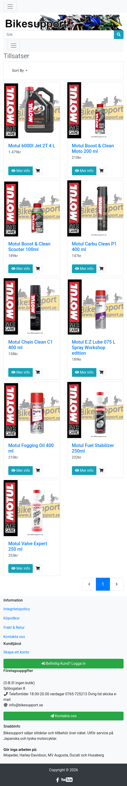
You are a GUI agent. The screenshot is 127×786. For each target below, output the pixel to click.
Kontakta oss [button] (63, 716)
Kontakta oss (14, 637)
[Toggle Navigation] (10, 6)
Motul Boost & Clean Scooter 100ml (29, 246)
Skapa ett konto (16, 652)
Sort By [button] (18, 70)
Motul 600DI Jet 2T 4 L (31, 145)
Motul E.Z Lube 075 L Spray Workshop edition (93, 347)
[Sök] (58, 34)
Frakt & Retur (14, 627)
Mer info (20, 171)
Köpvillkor (11, 618)
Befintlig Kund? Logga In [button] (63, 663)
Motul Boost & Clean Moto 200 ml (93, 148)
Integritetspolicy (16, 609)
